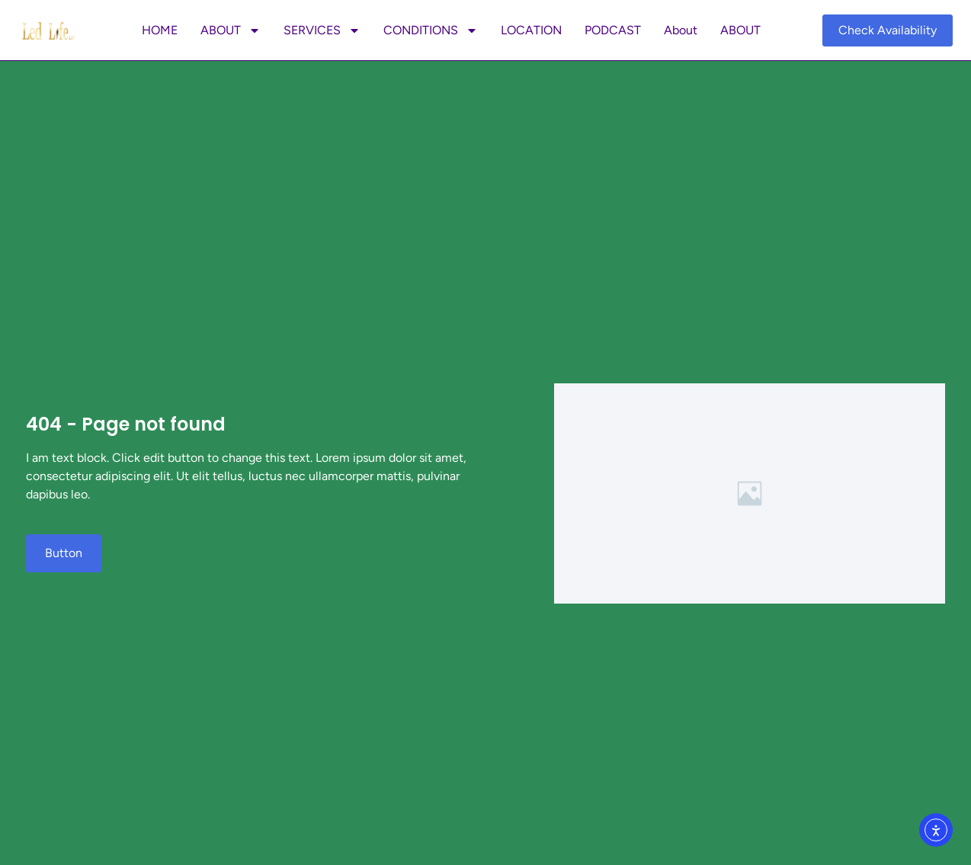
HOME (160, 30)
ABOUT (230, 30)
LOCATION (531, 30)
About (680, 30)
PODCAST (613, 30)
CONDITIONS (430, 30)
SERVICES (322, 30)
